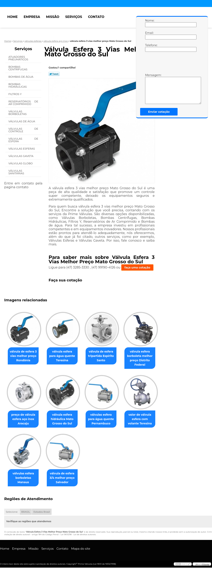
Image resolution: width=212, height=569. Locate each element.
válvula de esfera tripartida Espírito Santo (105, 356)
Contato (96, 17)
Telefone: (149, 47)
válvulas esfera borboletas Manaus (24, 476)
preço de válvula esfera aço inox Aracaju (24, 419)
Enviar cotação (159, 112)
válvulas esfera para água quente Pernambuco (105, 419)
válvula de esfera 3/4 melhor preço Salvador (64, 478)
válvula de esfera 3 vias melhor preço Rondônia (24, 356)
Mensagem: (149, 88)
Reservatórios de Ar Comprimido (23, 103)
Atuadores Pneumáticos (18, 58)
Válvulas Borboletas (17, 113)
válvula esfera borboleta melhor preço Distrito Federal (145, 358)
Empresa (32, 17)
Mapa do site (80, 549)
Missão (52, 17)
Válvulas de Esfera (23, 140)
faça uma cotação (137, 267)
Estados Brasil (41, 511)
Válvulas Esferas (21, 148)
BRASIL (25, 511)
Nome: (149, 23)
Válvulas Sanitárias (16, 172)
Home (12, 17)
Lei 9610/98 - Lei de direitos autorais (78, 534)
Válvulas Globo (20, 163)
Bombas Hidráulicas (17, 85)
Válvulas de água (22, 121)
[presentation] (170, 63)
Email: (149, 35)
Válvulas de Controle (23, 130)
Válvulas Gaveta (21, 156)
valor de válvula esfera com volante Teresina (145, 419)
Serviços (73, 17)
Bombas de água (21, 76)
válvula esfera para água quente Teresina (64, 356)
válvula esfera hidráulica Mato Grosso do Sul (64, 419)
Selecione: (12, 511)
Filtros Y (15, 94)
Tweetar (54, 74)
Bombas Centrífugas (18, 68)
